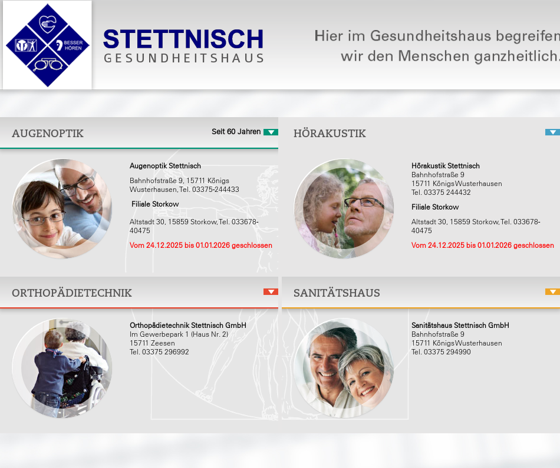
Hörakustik (330, 133)
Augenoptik (48, 133)
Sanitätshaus (337, 293)
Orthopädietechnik (72, 293)
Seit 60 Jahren (236, 131)
